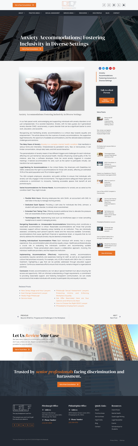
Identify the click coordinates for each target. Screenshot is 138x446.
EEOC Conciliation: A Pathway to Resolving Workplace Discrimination (110, 165)
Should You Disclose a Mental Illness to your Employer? (110, 245)
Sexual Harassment (52, 13)
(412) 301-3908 (47, 423)
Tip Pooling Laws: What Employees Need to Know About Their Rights (110, 213)
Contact (116, 13)
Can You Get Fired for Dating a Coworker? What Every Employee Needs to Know (110, 202)
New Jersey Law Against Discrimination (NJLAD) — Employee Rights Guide (104, 131)
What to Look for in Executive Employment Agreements (109, 183)
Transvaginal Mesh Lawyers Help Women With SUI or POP (110, 155)
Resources (84, 13)
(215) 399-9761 (73, 422)
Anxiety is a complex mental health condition (59, 144)
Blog (107, 13)
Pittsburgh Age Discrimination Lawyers (108, 229)
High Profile (97, 13)
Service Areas (69, 13)
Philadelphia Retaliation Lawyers (106, 222)
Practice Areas (35, 13)
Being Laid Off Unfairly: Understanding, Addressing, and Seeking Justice (108, 121)
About (22, 13)
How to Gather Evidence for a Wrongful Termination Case (105, 237)
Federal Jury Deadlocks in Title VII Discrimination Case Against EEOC (106, 174)
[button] (100, 68)
